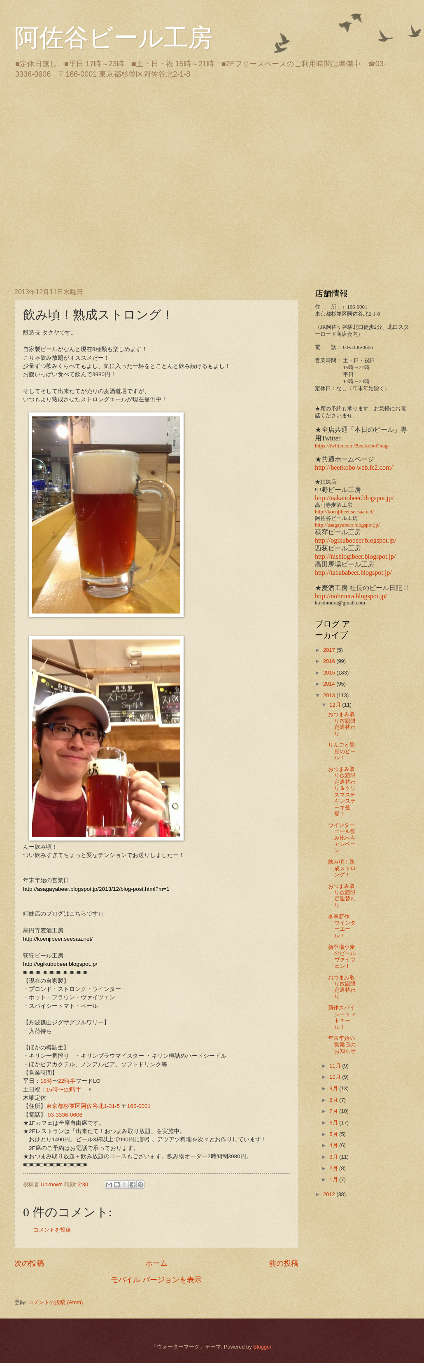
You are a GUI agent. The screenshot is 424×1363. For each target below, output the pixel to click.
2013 (329, 695)
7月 (334, 1111)
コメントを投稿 (52, 1230)
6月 (334, 1122)
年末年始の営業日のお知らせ (342, 1044)
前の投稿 (283, 1263)
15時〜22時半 (64, 1090)
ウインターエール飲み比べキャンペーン (342, 838)
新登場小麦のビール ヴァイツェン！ (342, 956)
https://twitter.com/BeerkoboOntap (352, 446)
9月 (334, 1088)
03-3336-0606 (65, 1115)
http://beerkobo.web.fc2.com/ (354, 467)
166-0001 (139, 1106)
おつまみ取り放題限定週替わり (342, 723)
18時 (46, 1081)
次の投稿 (29, 1263)
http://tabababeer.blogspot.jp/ (353, 572)
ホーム (156, 1263)
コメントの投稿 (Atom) (55, 1302)
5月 (334, 1134)
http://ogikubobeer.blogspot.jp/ (355, 540)
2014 (329, 684)
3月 (334, 1157)
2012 (329, 1194)
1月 (334, 1179)
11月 (335, 1066)
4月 (334, 1145)
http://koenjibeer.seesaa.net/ (344, 512)
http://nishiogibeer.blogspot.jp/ (355, 556)
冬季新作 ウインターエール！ (342, 926)
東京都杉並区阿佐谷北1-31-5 (83, 1106)
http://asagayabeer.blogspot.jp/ (347, 525)
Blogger (262, 1347)
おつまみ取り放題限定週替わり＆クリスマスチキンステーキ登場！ (342, 791)
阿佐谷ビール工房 (113, 38)
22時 (64, 1081)
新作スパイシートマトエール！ (342, 1017)
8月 (334, 1100)
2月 (334, 1168)
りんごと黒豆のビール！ (342, 751)
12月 (335, 705)
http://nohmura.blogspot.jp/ (351, 596)
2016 (329, 661)
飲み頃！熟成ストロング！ (342, 868)
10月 (335, 1077)
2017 (329, 650)
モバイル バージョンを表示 (156, 1280)
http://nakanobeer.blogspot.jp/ (354, 497)
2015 (329, 673)
